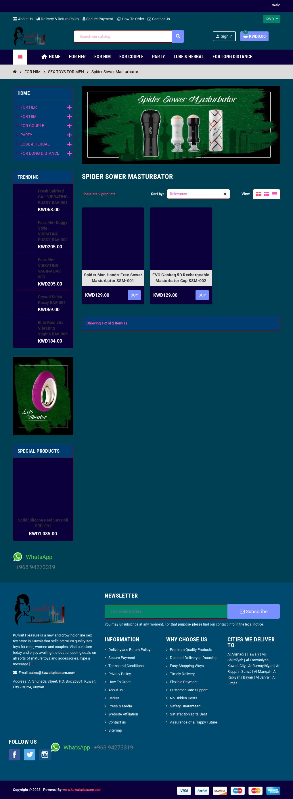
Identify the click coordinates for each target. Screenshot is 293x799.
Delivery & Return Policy (57, 19)
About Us (23, 19)
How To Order (130, 19)
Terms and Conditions (126, 666)
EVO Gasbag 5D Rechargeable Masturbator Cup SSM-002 (180, 278)
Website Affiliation (123, 714)
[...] (31, 664)
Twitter (29, 754)
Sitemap (115, 730)
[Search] (129, 36)
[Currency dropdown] (271, 19)
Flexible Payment (184, 682)
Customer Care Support (189, 690)
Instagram (45, 754)
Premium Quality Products (191, 649)
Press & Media (120, 706)
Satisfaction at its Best (188, 714)
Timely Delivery (182, 674)
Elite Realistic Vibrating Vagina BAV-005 (53, 328)
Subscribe (254, 611)
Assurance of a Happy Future (193, 722)
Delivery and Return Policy (129, 649)
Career (113, 698)
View (246, 194)
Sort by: (157, 194)
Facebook (14, 754)
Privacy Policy (119, 674)
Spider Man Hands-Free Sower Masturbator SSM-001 (113, 278)
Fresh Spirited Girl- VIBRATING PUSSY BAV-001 (53, 197)
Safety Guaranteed (185, 706)
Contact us (117, 722)
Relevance (178, 194)
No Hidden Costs (183, 698)
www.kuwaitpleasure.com (81, 790)
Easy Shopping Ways (187, 666)
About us (115, 690)
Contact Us (159, 19)
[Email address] (166, 611)
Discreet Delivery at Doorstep (193, 658)
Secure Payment (98, 19)
